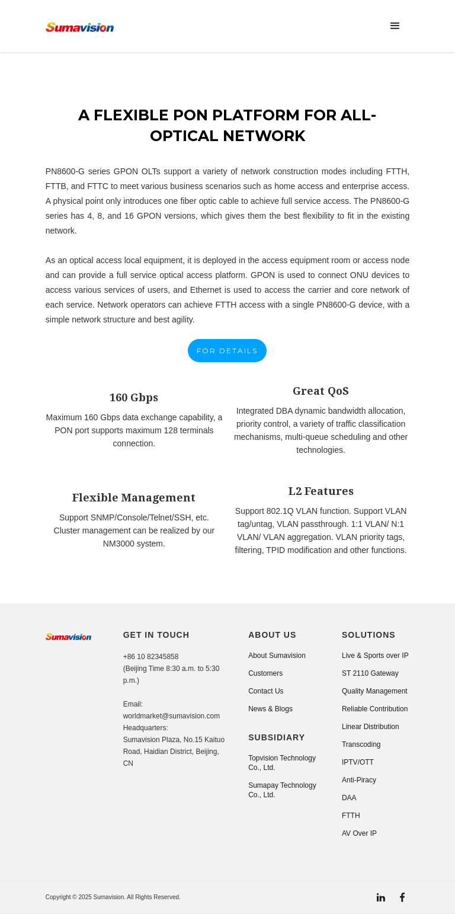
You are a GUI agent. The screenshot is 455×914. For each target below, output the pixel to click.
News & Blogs (270, 709)
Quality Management (375, 691)
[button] (395, 26)
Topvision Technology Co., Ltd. (282, 763)
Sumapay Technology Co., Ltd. (282, 790)
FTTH (351, 815)
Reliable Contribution (375, 709)
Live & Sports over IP (375, 655)
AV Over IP (359, 833)
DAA (349, 798)
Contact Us (265, 691)
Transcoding (361, 744)
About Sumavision (277, 655)
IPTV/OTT (358, 762)
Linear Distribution (370, 727)
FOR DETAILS (227, 350)
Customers (265, 673)
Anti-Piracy (359, 780)
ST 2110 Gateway (370, 673)
